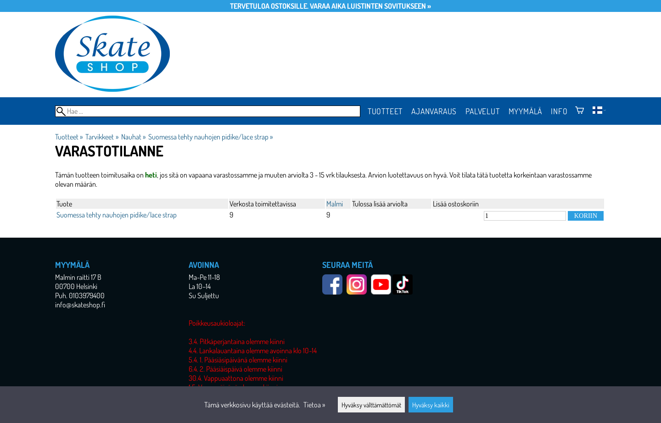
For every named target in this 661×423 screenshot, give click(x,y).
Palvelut (482, 111)
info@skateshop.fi (80, 304)
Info (559, 111)
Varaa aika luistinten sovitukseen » (370, 6)
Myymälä (526, 111)
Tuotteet (385, 111)
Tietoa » (314, 404)
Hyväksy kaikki (430, 405)
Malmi (334, 203)
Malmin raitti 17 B (78, 277)
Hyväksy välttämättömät (371, 405)
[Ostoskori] (579, 111)
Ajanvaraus (434, 111)
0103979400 (87, 295)
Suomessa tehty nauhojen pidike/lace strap (210, 136)
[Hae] (207, 111)
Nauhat (133, 136)
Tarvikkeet (101, 136)
